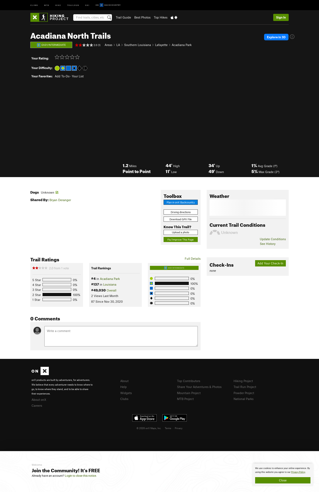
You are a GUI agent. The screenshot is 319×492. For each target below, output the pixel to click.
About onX (39, 399)
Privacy (178, 428)
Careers (37, 405)
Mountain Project (189, 393)
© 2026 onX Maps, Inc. (149, 428)
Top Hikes (160, 17)
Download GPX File (180, 219)
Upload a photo (180, 232)
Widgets (126, 393)
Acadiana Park (182, 45)
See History (267, 243)
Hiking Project (243, 381)
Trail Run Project (245, 387)
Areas (108, 45)
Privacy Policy (298, 472)
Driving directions (181, 212)
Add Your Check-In (270, 263)
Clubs (124, 399)
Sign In (281, 17)
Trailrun (73, 5)
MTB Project (185, 399)
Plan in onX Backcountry (181, 202)
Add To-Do (62, 76)
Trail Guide (123, 17)
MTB (46, 5)
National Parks (243, 399)
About (124, 381)
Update (273, 239)
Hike (58, 5)
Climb (34, 5)
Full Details (193, 258)
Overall (111, 290)
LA (118, 45)
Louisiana (109, 284)
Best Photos (142, 17)
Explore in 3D (276, 37)
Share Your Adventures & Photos (199, 387)
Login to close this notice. (81, 475)
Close (283, 480)
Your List (78, 76)
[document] (282, 474)
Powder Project (244, 393)
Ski (87, 5)
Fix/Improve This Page (180, 239)
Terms (168, 428)
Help (123, 387)
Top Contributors (188, 381)
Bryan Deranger (60, 200)
